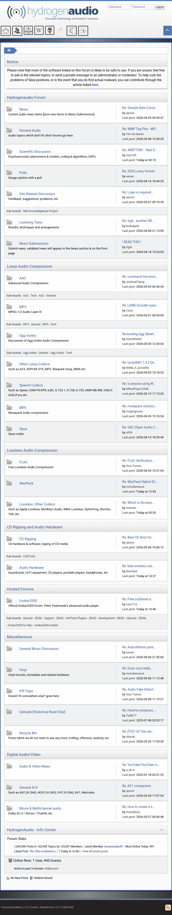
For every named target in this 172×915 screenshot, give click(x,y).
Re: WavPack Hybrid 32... (139, 482)
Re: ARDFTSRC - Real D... (139, 150)
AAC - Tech (30, 295)
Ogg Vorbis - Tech (61, 352)
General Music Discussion (39, 649)
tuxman (131, 508)
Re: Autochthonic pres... (139, 647)
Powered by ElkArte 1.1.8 (14, 907)
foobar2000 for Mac (20, 625)
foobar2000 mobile (46, 625)
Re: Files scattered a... (138, 599)
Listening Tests (30, 222)
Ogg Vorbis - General (35, 352)
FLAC (23, 462)
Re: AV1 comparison (136, 786)
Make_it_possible (137, 367)
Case (129, 310)
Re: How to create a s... (138, 807)
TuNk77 (131, 715)
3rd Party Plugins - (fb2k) (81, 618)
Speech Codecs (31, 385)
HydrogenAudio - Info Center (31, 829)
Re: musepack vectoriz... (139, 406)
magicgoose (134, 411)
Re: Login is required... (138, 192)
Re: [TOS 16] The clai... (138, 731)
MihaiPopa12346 (137, 389)
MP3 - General (32, 324)
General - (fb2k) (32, 618)
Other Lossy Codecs (34, 364)
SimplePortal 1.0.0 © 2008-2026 (56, 907)
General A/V (28, 787)
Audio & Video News (34, 766)
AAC (22, 278)
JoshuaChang (135, 281)
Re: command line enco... (140, 276)
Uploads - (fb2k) (136, 618)
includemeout (135, 486)
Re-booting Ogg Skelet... (139, 334)
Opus (23, 429)
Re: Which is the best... (138, 502)
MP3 (22, 307)
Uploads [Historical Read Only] (42, 712)
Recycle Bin (28, 733)
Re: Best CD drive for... (138, 537)
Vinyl (23, 670)
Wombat (131, 571)
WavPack (26, 483)
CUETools (29, 556)
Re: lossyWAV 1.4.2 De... (139, 362)
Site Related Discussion (37, 194)
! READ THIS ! (131, 242)
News (23, 109)
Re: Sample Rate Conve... (140, 108)
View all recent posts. (95, 851)
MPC (23, 408)
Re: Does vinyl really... (137, 668)
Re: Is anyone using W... (139, 383)
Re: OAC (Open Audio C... (140, 427)
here (95, 85)
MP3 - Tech (49, 324)
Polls (23, 173)
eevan (130, 176)
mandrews (133, 812)
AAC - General (47, 295)
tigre (129, 247)
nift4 (129, 432)
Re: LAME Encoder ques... (140, 305)
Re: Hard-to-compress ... (139, 710)
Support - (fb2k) (54, 618)
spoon (130, 113)
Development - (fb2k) (111, 618)
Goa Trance (133, 465)
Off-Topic (26, 691)
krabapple (132, 226)
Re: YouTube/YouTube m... (141, 765)
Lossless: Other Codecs (37, 504)
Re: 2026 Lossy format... (139, 171)
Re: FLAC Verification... (138, 460)
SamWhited (134, 339)
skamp (130, 736)
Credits (34, 907)
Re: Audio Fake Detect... (139, 689)
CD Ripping (27, 539)
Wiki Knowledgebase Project (40, 211)
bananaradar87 (114, 846)
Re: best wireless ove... (138, 566)
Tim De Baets (135, 134)
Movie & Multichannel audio (40, 808)
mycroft (131, 155)
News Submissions (33, 243)
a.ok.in (130, 770)
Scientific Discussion (35, 152)
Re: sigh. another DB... (138, 221)
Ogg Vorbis (27, 336)
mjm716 (131, 604)
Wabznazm (51, 868)
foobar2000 (28, 601)
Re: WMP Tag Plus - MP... (139, 129)
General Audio (30, 130)
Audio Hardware (31, 568)
